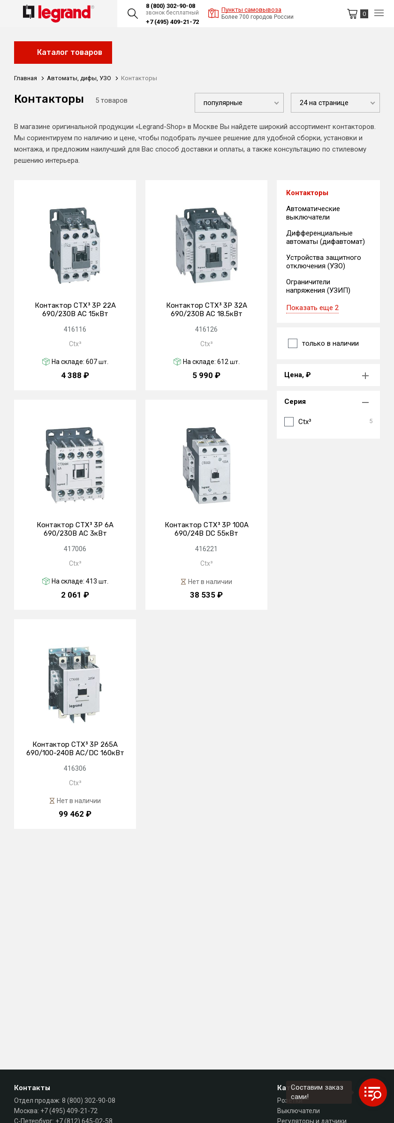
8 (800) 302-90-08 (170, 5)
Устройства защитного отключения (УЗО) (323, 261)
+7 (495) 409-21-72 (172, 21)
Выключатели (298, 1111)
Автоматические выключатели (313, 213)
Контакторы (307, 193)
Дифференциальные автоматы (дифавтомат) (325, 237)
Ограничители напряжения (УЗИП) (318, 286)
